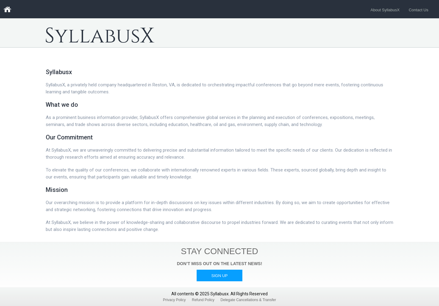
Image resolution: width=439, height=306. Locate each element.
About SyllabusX (384, 10)
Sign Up (219, 275)
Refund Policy (203, 300)
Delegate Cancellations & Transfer (248, 300)
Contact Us (418, 10)
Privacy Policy (174, 300)
